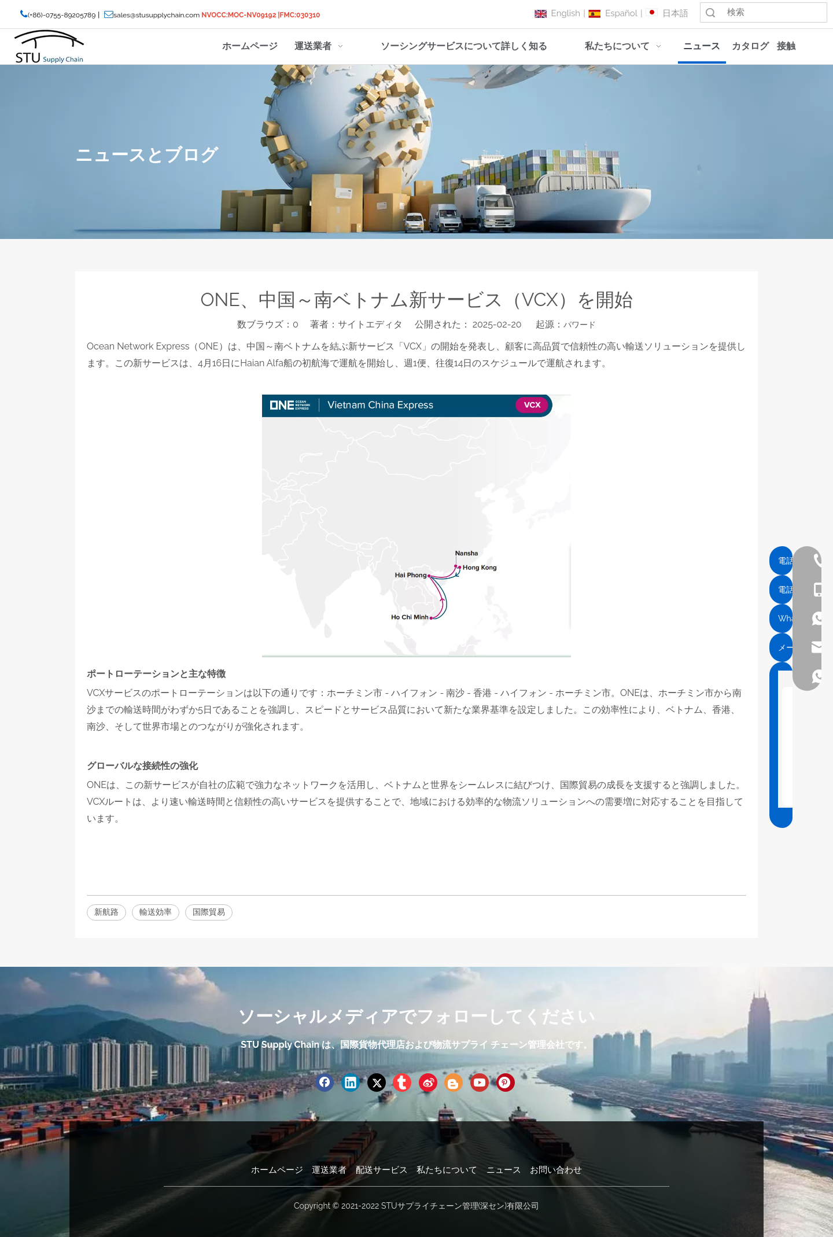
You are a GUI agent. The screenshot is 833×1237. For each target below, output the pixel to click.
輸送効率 (155, 911)
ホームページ (277, 1170)
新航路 (106, 911)
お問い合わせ (556, 1170)
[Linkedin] (350, 1082)
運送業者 (329, 1170)
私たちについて (447, 1170)
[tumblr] (402, 1082)
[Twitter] (376, 1082)
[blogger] (453, 1082)
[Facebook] (324, 1082)
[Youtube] (479, 1082)
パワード (579, 324)
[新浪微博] (428, 1082)
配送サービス (382, 1170)
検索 (710, 12)
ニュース (503, 1170)
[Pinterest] (505, 1082)
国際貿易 (209, 911)
